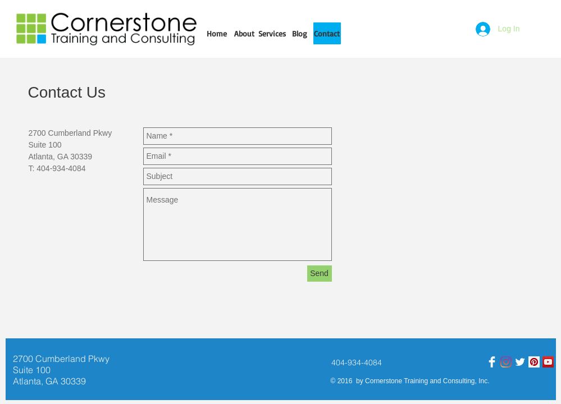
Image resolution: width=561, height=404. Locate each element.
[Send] (319, 273)
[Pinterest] (534, 362)
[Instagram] (506, 362)
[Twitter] (520, 362)
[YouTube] (548, 362)
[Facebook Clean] (492, 362)
